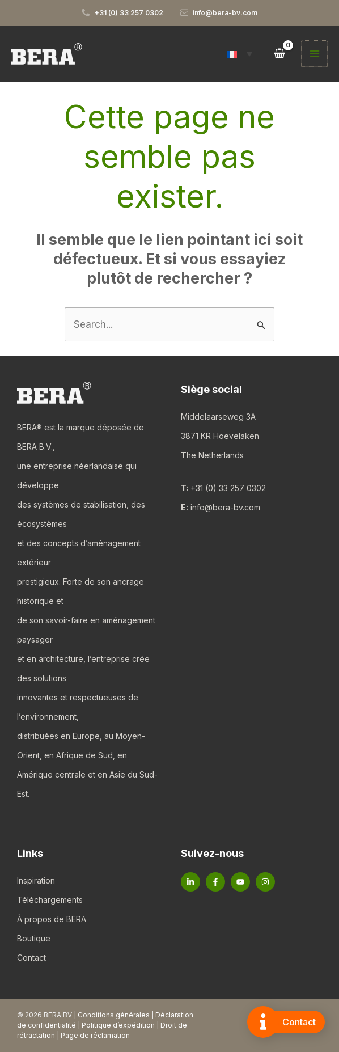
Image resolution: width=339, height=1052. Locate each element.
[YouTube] (240, 882)
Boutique (33, 938)
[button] (240, 53)
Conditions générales (114, 1015)
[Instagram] (265, 882)
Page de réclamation (95, 1035)
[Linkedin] (190, 882)
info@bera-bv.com (225, 507)
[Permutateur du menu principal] (315, 53)
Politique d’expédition (118, 1025)
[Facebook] (215, 882)
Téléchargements (50, 900)
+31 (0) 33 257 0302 (228, 488)
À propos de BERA (51, 919)
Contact (31, 957)
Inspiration (36, 880)
